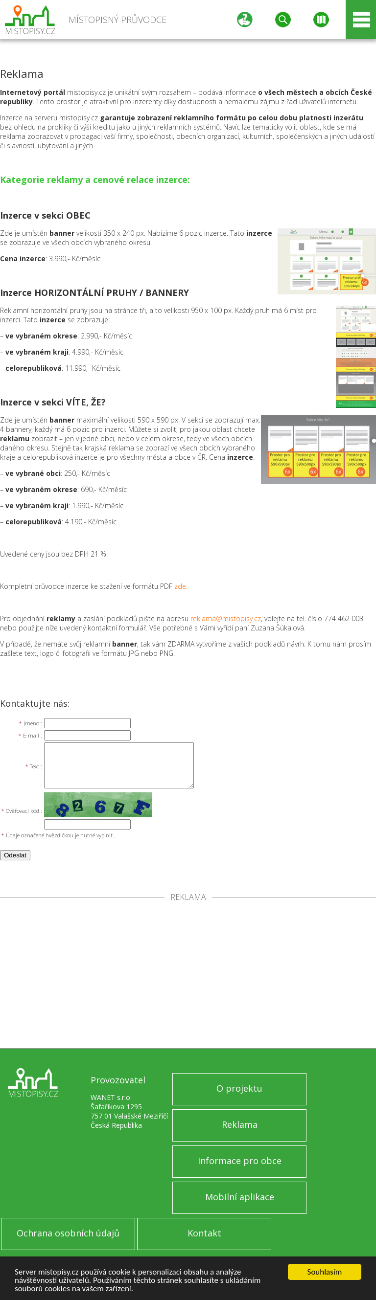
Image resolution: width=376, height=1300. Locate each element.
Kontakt (204, 1233)
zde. (181, 586)
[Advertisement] (188, 974)
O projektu (239, 1088)
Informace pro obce (240, 1160)
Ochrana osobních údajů (68, 1233)
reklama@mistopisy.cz (225, 618)
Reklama (240, 1124)
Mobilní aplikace (239, 1197)
